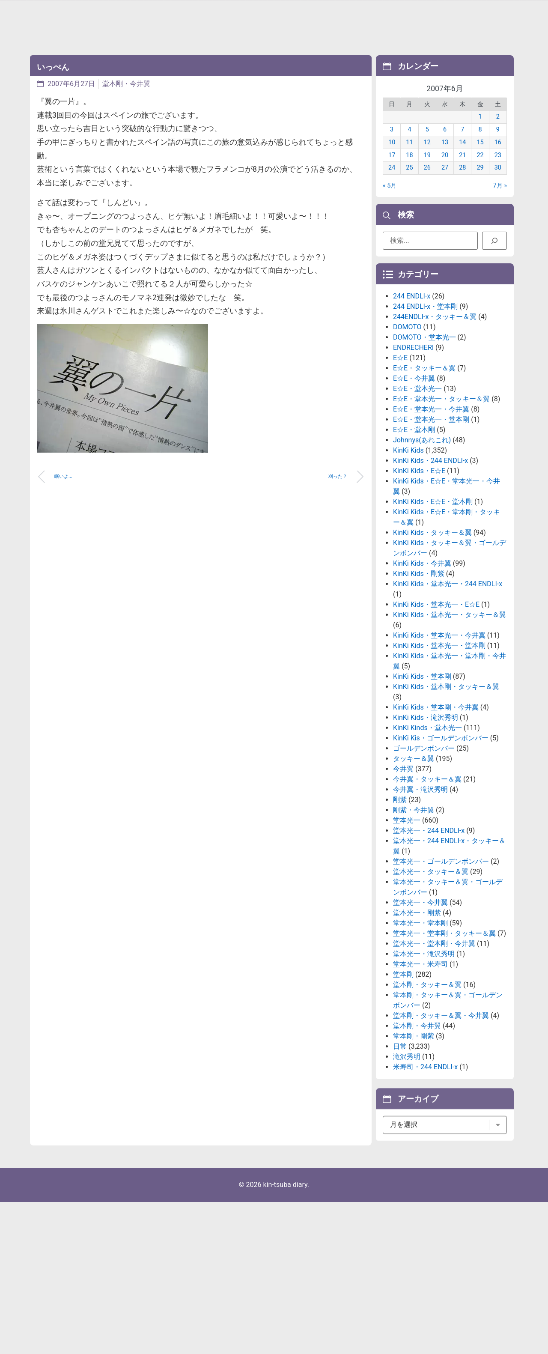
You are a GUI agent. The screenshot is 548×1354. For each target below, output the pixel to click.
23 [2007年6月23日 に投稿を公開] (497, 164)
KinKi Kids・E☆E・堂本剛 (433, 558)
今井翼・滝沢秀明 (420, 845)
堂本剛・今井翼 (126, 84)
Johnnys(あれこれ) (422, 496)
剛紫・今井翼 (413, 866)
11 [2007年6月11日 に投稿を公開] (409, 152)
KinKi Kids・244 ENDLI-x (430, 517)
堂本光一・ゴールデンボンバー (441, 917)
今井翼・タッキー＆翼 (427, 835)
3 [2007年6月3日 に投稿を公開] (391, 139)
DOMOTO (407, 383)
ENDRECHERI (413, 404)
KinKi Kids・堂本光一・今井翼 (439, 691)
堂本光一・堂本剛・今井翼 (434, 1000)
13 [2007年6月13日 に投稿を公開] (444, 152)
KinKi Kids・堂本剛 (422, 732)
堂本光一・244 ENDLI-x (429, 887)
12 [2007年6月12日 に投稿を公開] (427, 152)
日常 (400, 1102)
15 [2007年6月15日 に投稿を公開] (480, 152)
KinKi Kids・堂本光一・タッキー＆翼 (449, 671)
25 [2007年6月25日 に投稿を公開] (409, 177)
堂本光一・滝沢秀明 (424, 1010)
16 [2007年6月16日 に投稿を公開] (497, 152)
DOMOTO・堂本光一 (424, 393)
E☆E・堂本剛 (414, 486)
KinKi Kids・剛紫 (418, 630)
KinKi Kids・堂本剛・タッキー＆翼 (446, 743)
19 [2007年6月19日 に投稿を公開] (427, 164)
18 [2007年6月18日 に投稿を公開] (409, 164)
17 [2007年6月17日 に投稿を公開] (391, 164)
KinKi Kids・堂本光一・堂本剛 (439, 702)
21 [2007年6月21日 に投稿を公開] (462, 164)
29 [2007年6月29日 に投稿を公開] (480, 177)
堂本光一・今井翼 (420, 958)
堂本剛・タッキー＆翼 (427, 1041)
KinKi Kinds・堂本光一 (427, 784)
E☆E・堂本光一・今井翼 (431, 465)
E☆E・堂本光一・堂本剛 (431, 475)
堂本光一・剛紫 (417, 969)
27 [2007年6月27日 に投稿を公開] (444, 177)
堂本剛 (403, 1030)
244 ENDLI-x (411, 352)
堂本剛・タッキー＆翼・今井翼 (441, 1072)
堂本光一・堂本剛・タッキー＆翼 (444, 989)
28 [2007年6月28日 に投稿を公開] (462, 177)
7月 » (500, 195)
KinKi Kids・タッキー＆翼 (432, 589)
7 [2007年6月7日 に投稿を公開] (462, 139)
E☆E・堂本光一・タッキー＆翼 (441, 455)
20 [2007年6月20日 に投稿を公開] (444, 164)
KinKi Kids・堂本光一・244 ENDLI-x (447, 640)
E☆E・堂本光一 (417, 445)
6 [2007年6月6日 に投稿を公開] (445, 139)
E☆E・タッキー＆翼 (424, 424)
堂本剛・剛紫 (413, 1092)
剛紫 (400, 856)
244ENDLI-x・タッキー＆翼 (435, 373)
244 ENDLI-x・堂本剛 (425, 362)
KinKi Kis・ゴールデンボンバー (440, 794)
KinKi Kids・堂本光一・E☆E (436, 660)
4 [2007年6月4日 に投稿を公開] (409, 139)
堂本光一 (406, 876)
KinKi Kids (408, 506)
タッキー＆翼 (413, 815)
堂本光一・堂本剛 (420, 979)
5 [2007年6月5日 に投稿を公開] (427, 139)
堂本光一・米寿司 (420, 1020)
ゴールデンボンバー (424, 804)
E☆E (400, 414)
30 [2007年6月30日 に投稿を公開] (497, 177)
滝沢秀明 (406, 1113)
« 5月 (389, 195)
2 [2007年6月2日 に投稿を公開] (498, 126)
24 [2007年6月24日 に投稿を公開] (391, 177)
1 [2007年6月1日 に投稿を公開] (480, 126)
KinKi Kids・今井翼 (422, 619)
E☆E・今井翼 (414, 434)
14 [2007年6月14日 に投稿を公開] (462, 152)
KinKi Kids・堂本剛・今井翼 (436, 763)
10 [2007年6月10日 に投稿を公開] (391, 152)
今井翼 (403, 825)
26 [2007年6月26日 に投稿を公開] (427, 177)
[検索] (494, 245)
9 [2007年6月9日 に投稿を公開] (498, 139)
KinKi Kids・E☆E (419, 527)
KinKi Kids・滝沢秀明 (425, 773)
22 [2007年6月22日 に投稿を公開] (480, 164)
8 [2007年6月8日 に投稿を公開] (480, 139)
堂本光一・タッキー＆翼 (430, 928)
